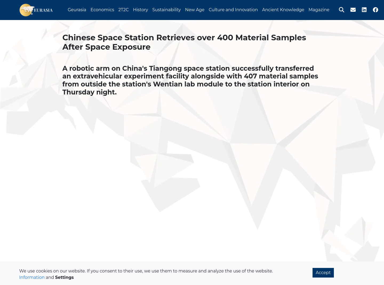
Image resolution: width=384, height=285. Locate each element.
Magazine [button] (319, 8)
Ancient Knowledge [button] (283, 8)
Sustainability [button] (166, 8)
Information (32, 277)
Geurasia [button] (77, 8)
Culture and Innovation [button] (233, 8)
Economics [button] (102, 8)
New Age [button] (195, 8)
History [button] (140, 8)
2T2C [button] (123, 8)
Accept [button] (323, 272)
